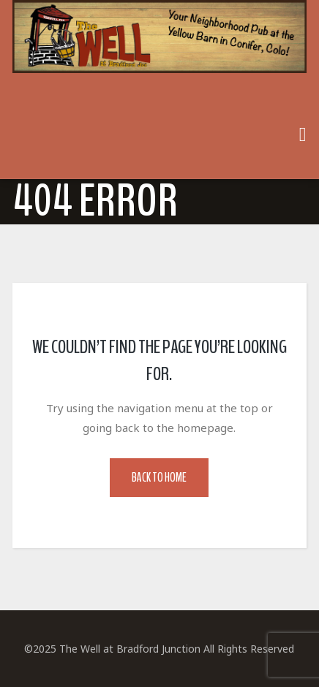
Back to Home (159, 477)
